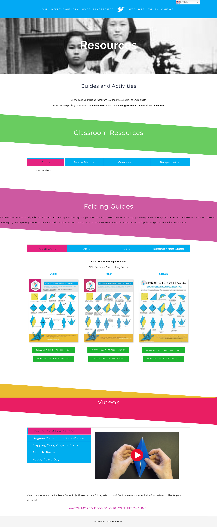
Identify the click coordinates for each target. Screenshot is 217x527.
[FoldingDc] (108, 280)
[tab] (45, 162)
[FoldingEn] (53, 280)
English (182, 2)
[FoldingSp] (163, 280)
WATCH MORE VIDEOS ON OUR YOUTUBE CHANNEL (108, 508)
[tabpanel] (108, 172)
